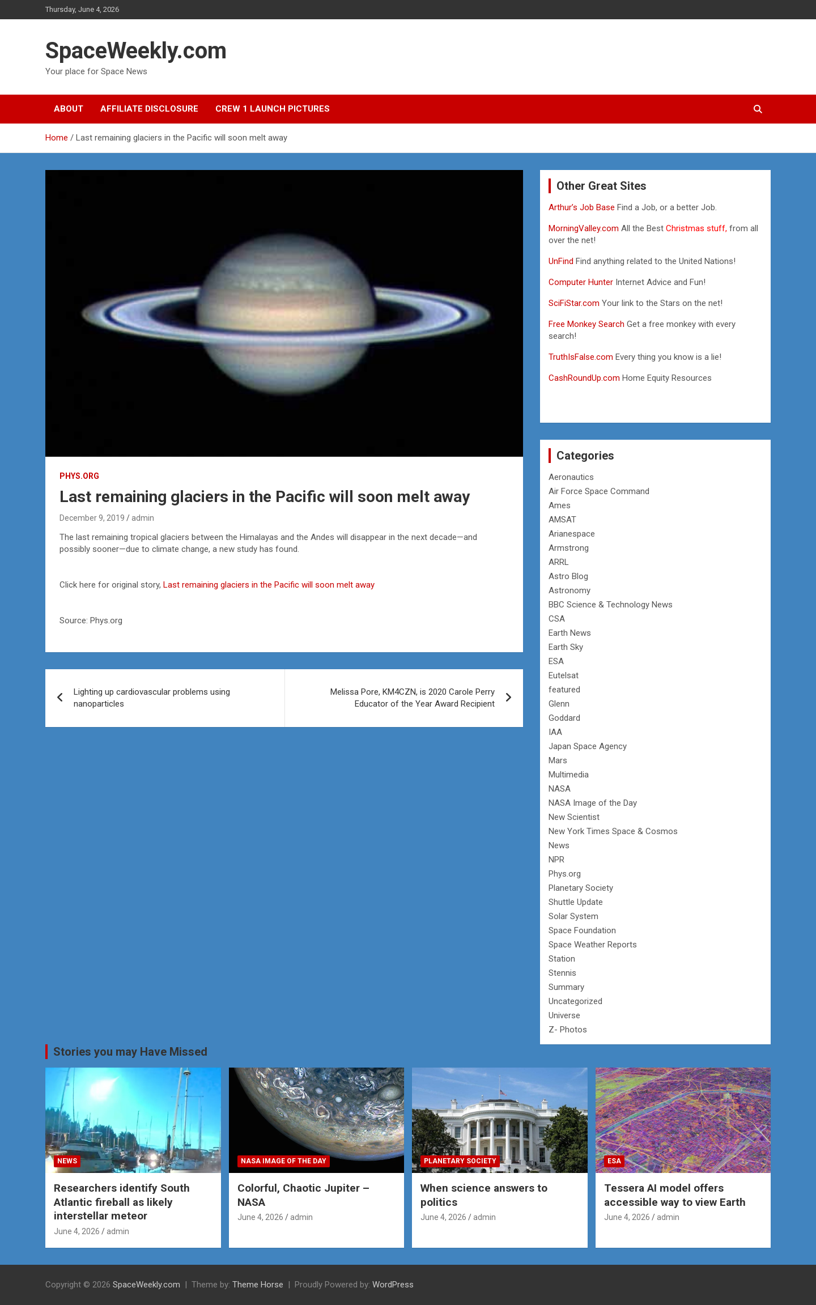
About (68, 109)
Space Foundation (582, 930)
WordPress (393, 1285)
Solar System (573, 916)
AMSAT (562, 520)
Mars (558, 760)
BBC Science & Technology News (611, 605)
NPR (556, 860)
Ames (560, 505)
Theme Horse (257, 1285)
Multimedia (569, 775)
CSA (557, 619)
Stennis (562, 973)
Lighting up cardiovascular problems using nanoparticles (152, 698)
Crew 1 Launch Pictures (272, 109)
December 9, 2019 (92, 517)
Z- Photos (568, 1030)
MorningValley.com (584, 228)
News (559, 845)
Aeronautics (571, 477)
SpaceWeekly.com (136, 50)
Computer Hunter (581, 282)
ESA (556, 661)
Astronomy (569, 590)
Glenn (559, 704)
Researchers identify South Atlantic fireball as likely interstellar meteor (122, 1201)
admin (142, 517)
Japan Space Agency (588, 746)
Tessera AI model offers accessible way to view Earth (675, 1195)
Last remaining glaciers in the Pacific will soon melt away (269, 585)
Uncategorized (575, 1001)
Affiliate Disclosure (149, 109)
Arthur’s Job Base (583, 207)
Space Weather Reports (593, 945)
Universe (564, 1015)
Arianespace (572, 534)
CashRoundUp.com (584, 378)
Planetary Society (581, 888)
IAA (555, 732)
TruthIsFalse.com (581, 357)
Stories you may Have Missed (130, 1052)
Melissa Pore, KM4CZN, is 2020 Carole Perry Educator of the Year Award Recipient (412, 698)
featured (564, 690)
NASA (560, 789)
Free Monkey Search (586, 324)
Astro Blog (568, 576)
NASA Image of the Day (593, 803)
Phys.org (79, 476)
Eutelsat (564, 675)
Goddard (564, 718)
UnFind (562, 261)
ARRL (559, 562)
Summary (566, 987)
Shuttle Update (576, 902)
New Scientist (574, 817)
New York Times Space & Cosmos (613, 831)
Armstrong (569, 548)
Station (562, 959)
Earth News (570, 633)
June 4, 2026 (77, 1231)
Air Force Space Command (599, 491)
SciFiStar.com (574, 303)
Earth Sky (566, 647)
